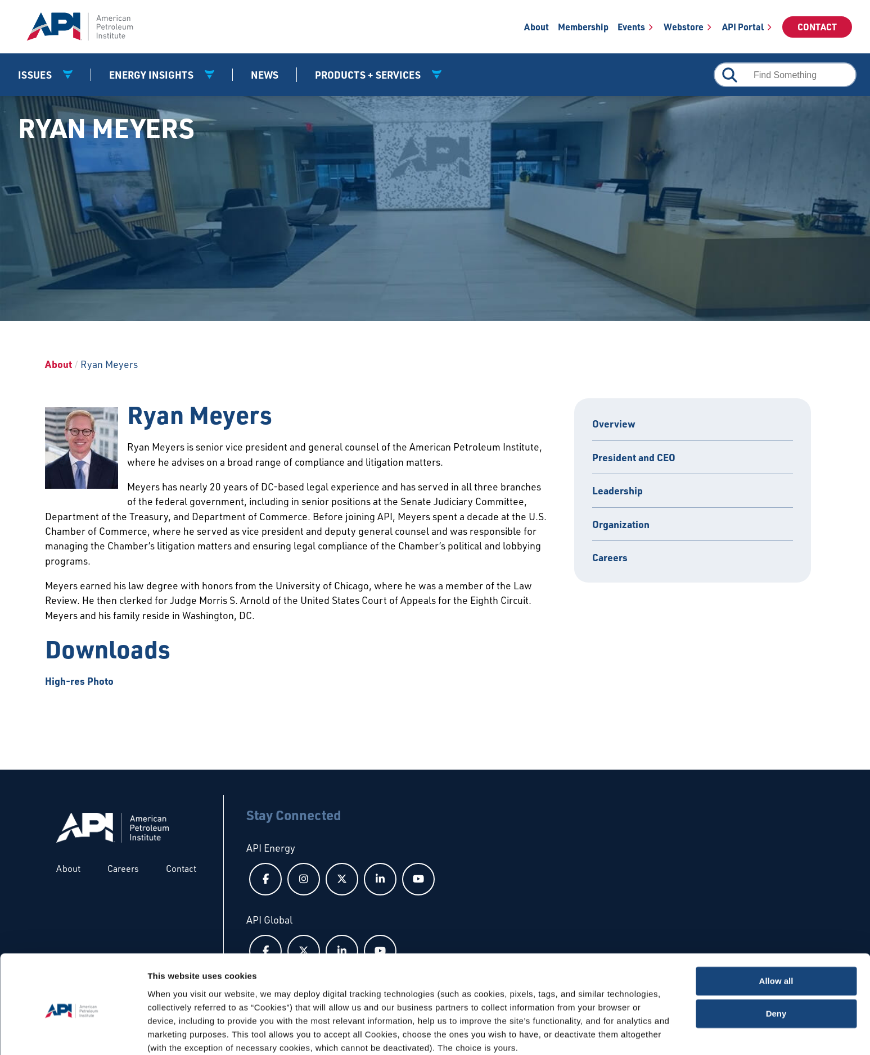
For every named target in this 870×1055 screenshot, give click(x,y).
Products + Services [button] (369, 75)
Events (631, 27)
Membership (583, 27)
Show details (173, 1033)
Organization (621, 524)
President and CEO (633, 457)
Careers (610, 557)
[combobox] (785, 74)
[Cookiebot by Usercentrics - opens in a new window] (73, 1033)
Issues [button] (36, 75)
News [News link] (264, 75)
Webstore (684, 27)
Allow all (776, 935)
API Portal (743, 27)
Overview (613, 423)
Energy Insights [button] (152, 75)
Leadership (617, 490)
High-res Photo (79, 681)
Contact (817, 27)
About (536, 27)
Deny (776, 967)
